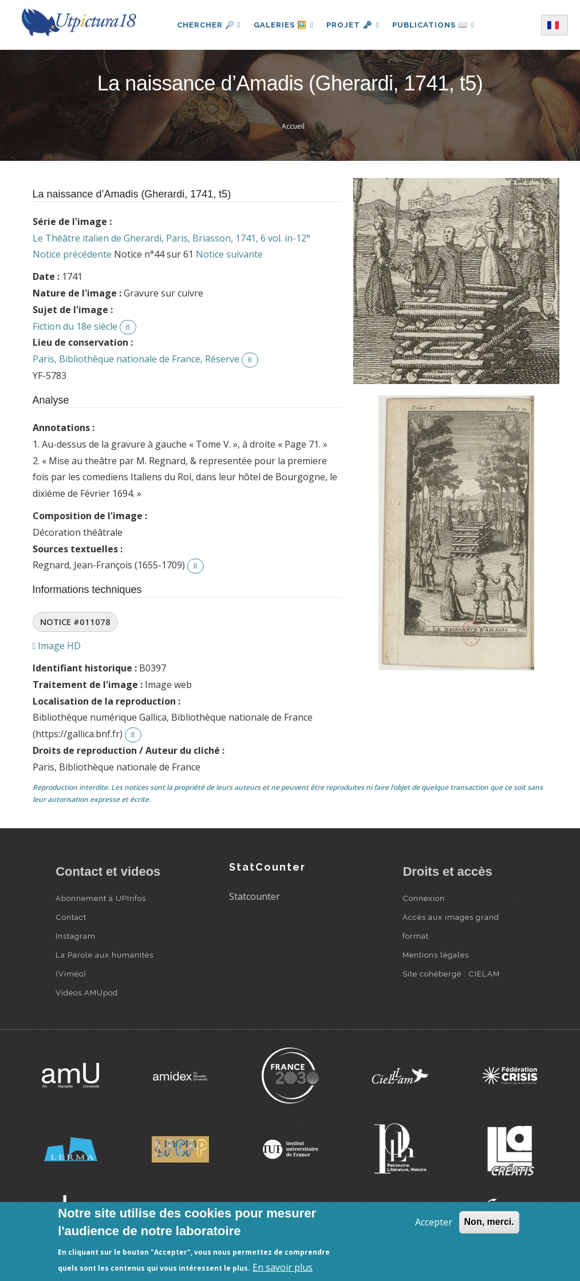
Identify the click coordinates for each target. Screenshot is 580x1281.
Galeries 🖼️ (282, 25)
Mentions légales (436, 954)
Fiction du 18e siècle (75, 326)
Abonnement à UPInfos (101, 898)
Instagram (76, 935)
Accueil (293, 126)
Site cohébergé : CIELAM (451, 973)
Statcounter (254, 896)
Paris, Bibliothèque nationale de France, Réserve (136, 359)
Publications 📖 (434, 25)
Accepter (433, 1222)
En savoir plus (282, 1267)
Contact (71, 917)
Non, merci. (489, 1222)
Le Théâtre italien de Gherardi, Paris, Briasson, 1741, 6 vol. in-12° (171, 238)
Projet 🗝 (353, 25)
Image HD (57, 645)
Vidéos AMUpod (87, 992)
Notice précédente (72, 254)
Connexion (424, 898)
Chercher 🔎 (207, 25)
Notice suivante (229, 254)
